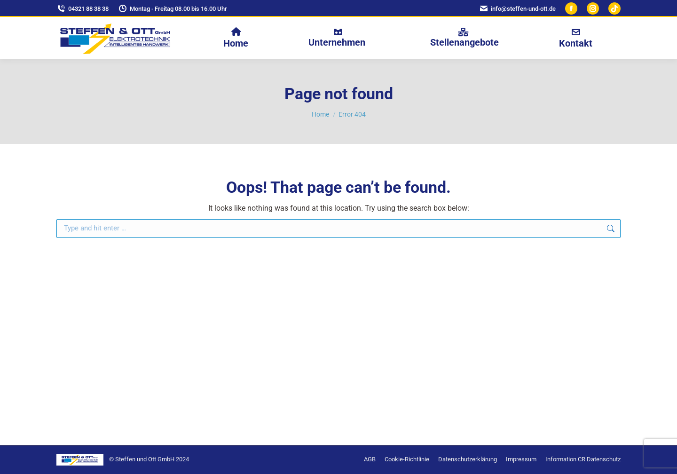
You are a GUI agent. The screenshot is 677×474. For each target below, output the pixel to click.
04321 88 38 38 (82, 8)
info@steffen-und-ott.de (517, 8)
